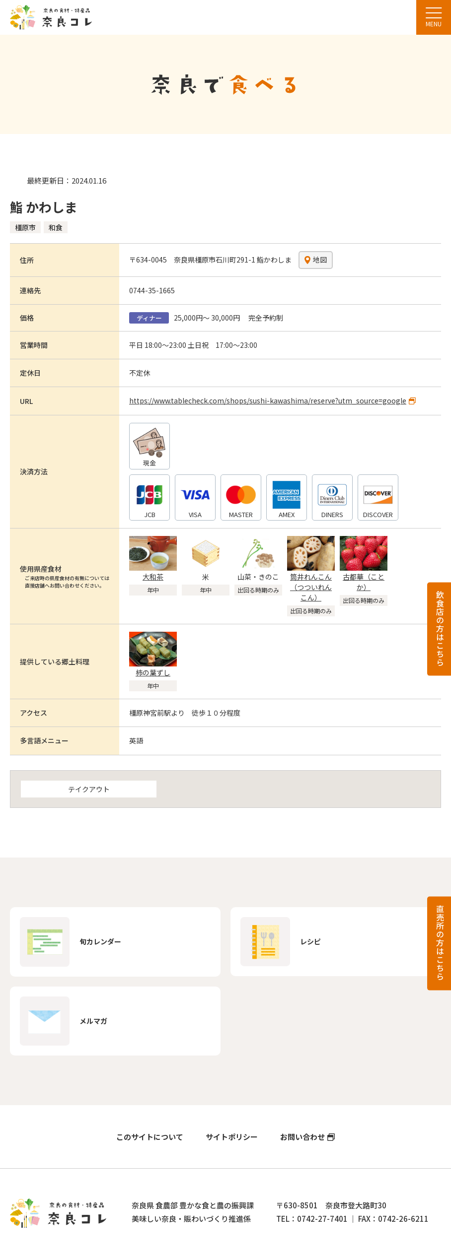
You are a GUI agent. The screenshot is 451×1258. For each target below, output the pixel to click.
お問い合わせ (302, 1137)
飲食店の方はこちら (440, 628)
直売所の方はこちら (440, 943)
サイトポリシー (232, 1137)
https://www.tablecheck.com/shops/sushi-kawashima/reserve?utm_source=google (267, 400)
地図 (320, 260)
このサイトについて (149, 1137)
